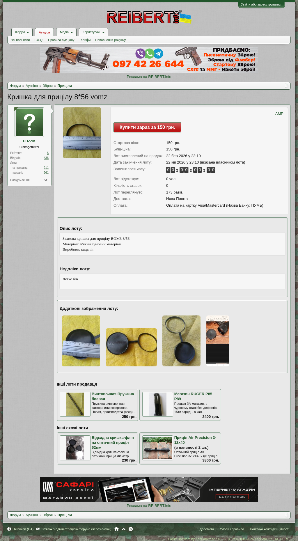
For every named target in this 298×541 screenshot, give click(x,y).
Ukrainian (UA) (23, 529)
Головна (116, 529)
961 (46, 172)
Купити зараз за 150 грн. (147, 127)
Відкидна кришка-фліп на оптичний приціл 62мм (113, 442)
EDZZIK (29, 141)
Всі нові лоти (20, 40)
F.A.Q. (38, 40)
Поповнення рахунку (110, 40)
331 (46, 180)
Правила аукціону (61, 40)
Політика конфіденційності (269, 529)
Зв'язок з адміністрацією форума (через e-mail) (76, 529)
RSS (131, 529)
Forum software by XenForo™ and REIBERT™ (228, 539)
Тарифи (85, 40)
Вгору (124, 529)
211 (46, 167)
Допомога (207, 529)
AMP (279, 113)
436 (46, 157)
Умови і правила (232, 529)
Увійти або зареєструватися (261, 4)
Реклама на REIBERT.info (149, 77)
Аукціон (44, 32)
